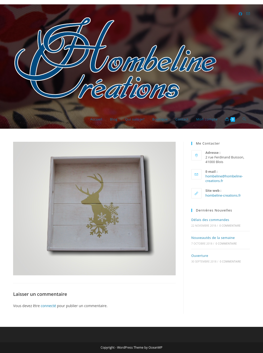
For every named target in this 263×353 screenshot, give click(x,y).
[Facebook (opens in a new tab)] (240, 14)
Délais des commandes (210, 219)
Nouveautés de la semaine (213, 237)
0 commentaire (229, 225)
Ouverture (199, 255)
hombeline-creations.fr (223, 195)
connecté (48, 305)
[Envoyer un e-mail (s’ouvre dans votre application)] (248, 14)
